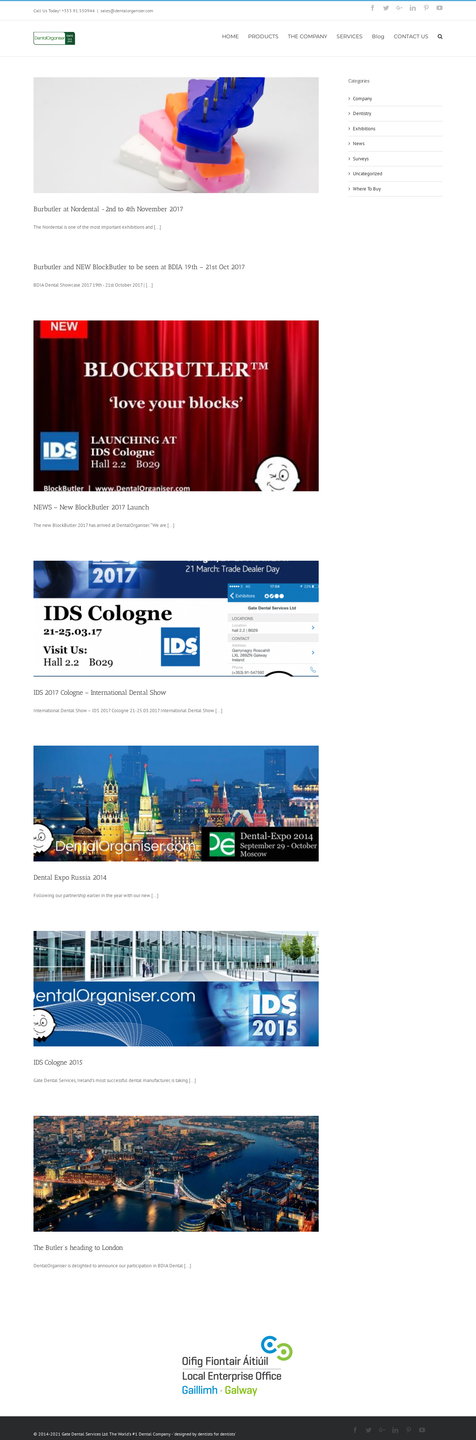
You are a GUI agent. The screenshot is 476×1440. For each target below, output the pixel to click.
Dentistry (362, 113)
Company (362, 98)
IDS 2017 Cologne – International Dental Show (99, 692)
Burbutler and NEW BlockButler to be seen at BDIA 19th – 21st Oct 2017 (139, 267)
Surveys (361, 159)
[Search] (440, 36)
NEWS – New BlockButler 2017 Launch (91, 507)
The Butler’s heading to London (78, 1248)
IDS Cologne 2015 (58, 1062)
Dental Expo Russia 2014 (70, 877)
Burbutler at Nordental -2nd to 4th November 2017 (108, 209)
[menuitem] (235, 36)
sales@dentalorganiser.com (126, 10)
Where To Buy (367, 189)
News (358, 143)
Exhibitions (364, 129)
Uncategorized (367, 173)
